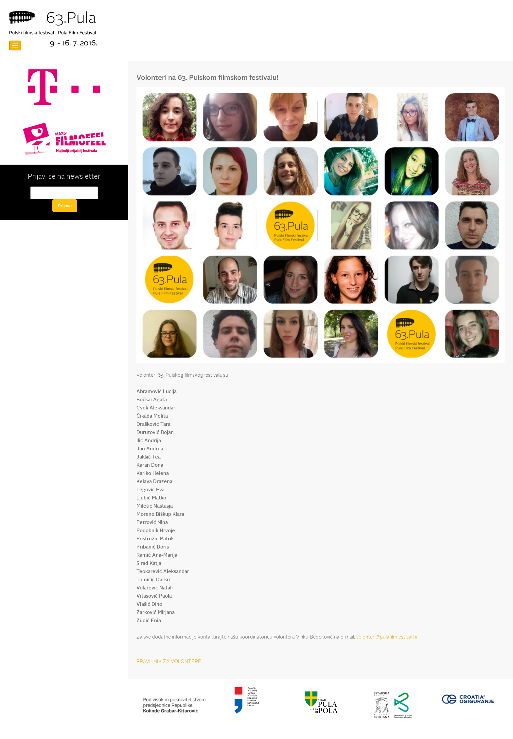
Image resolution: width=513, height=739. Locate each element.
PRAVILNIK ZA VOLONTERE (168, 661)
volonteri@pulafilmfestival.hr (387, 637)
